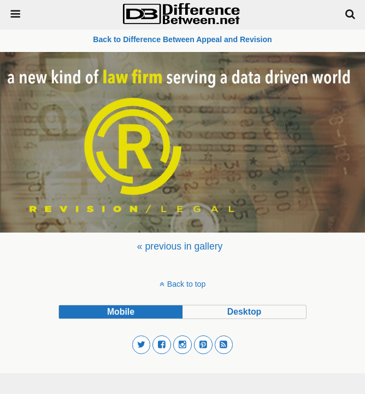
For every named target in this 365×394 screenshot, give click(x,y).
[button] (141, 344)
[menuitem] (179, 246)
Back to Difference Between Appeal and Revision (182, 39)
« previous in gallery (179, 246)
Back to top (186, 284)
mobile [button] (120, 311)
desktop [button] (244, 311)
